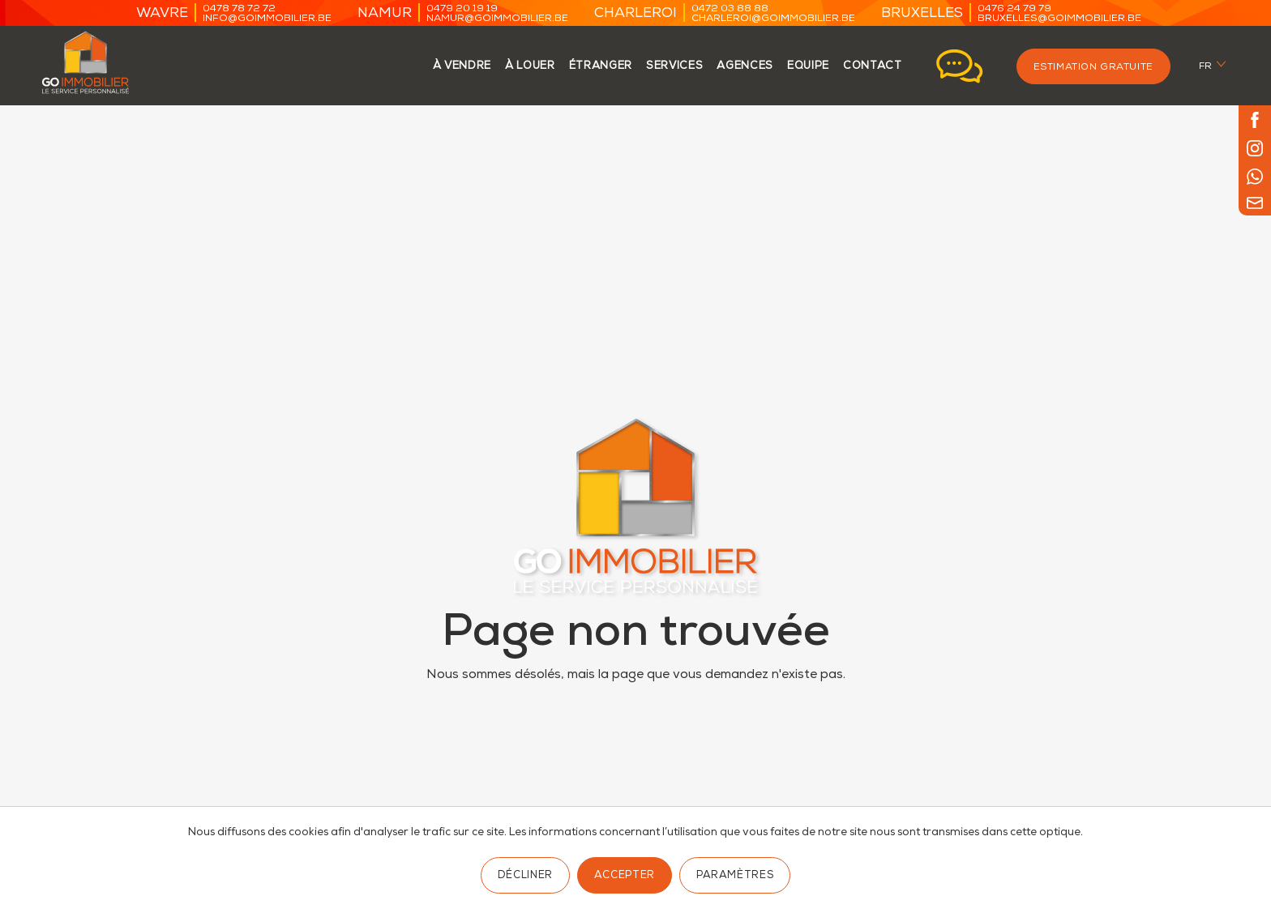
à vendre (462, 67)
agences (745, 67)
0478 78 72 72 (239, 9)
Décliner (525, 876)
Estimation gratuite (1093, 67)
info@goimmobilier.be (267, 19)
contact (872, 67)
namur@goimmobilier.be (497, 19)
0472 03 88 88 (729, 9)
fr (1206, 66)
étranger (600, 67)
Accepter (624, 876)
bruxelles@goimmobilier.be (1059, 19)
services (674, 67)
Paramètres (734, 876)
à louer (530, 67)
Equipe (808, 67)
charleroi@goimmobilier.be (773, 19)
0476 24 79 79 (1014, 9)
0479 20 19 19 (462, 9)
